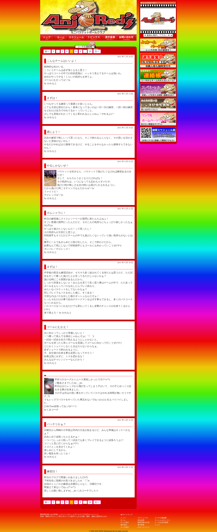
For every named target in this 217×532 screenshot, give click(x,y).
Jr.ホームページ (143, 527)
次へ (97, 51)
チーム (123, 520)
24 (90, 51)
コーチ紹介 (124, 527)
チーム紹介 (124, 522)
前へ (47, 51)
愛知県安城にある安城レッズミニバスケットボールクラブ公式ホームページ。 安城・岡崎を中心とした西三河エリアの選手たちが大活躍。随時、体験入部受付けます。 (74, 515)
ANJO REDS (98, 531)
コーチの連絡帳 (161, 518)
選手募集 (141, 525)
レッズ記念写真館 (161, 522)
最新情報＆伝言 (144, 522)
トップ (123, 518)
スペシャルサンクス (162, 520)
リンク (157, 525)
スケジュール (143, 518)
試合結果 (141, 520)
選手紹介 (123, 525)
